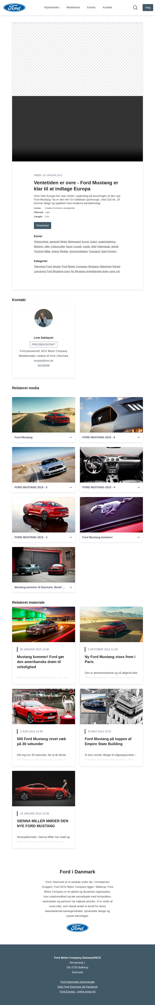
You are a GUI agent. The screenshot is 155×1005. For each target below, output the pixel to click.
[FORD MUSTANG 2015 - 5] (43, 465)
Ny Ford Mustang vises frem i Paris (110, 659)
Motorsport (74, 241)
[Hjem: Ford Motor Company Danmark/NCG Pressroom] (14, 7)
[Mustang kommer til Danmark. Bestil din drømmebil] (43, 564)
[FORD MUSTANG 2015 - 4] (111, 465)
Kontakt (107, 7)
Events (91, 7)
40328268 (44, 365)
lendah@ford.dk (43, 360)
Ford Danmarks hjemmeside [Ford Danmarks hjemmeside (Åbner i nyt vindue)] (77, 981)
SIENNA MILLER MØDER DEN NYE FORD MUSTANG (42, 823)
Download (42, 225)
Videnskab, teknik (108, 246)
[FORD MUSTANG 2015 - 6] (111, 415)
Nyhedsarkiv (51, 7)
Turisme (39, 251)
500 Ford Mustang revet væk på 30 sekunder (41, 741)
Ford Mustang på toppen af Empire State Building (108, 741)
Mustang (93, 266)
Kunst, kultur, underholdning (99, 241)
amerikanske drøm (97, 271)
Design (57, 266)
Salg (104, 251)
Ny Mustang (78, 271)
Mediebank (73, 7)
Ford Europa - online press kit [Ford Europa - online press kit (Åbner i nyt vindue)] (77, 991)
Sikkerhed (105, 266)
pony (67, 271)
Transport (94, 251)
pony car (114, 271)
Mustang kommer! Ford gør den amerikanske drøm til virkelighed (40, 662)
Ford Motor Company (74, 266)
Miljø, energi (51, 251)
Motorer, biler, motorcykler (49, 246)
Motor (63, 241)
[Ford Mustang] (43, 415)
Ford (49, 266)
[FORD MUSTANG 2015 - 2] (43, 514)
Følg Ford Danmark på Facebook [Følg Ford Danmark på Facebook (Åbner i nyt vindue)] (77, 986)
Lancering (40, 271)
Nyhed (116, 266)
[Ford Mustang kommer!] (111, 514)
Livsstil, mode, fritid (84, 246)
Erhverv (112, 251)
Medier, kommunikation (74, 251)
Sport (69, 246)
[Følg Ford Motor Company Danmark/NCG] (148, 7)
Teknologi (39, 266)
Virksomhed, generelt (47, 241)
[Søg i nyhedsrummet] (135, 7)
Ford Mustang (55, 271)
